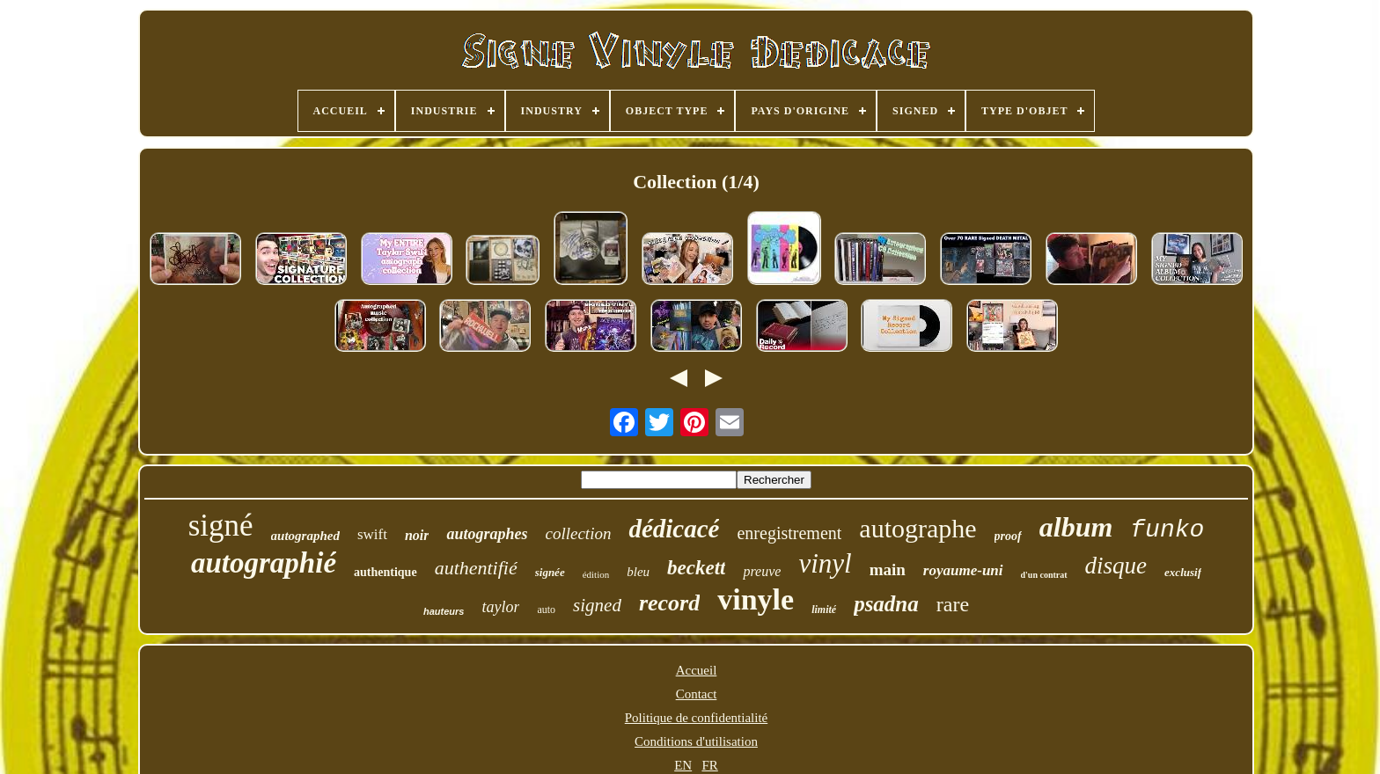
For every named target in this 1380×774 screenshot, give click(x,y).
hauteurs (443, 611)
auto (546, 609)
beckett (696, 568)
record (669, 603)
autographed (305, 536)
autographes (486, 534)
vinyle (755, 599)
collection (579, 533)
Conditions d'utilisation (696, 741)
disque (1116, 565)
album (1076, 527)
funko (1167, 530)
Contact (696, 694)
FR (709, 765)
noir (417, 535)
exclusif (1182, 572)
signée (550, 572)
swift (372, 534)
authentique (385, 572)
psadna (886, 604)
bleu (638, 572)
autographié (263, 563)
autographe (917, 528)
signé (220, 525)
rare (952, 604)
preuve (762, 571)
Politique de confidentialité (696, 718)
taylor (500, 607)
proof (1008, 536)
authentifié (476, 568)
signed (597, 605)
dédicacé (673, 529)
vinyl (824, 563)
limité (823, 609)
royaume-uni (963, 570)
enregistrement (789, 533)
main (888, 569)
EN (683, 765)
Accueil (696, 670)
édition (596, 574)
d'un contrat (1044, 575)
